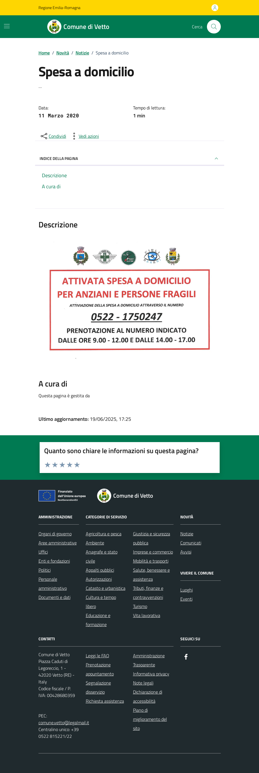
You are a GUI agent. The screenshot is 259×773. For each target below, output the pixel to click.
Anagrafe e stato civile (101, 556)
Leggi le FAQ (97, 655)
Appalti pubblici (100, 570)
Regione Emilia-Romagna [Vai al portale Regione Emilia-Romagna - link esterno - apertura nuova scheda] (59, 7)
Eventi (186, 598)
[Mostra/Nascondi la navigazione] (6, 26)
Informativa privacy (151, 673)
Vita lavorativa (146, 615)
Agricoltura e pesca (103, 533)
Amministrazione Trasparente (149, 660)
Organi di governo (55, 533)
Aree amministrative (57, 542)
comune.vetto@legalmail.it (63, 722)
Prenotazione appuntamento (100, 669)
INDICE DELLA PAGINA (130, 158)
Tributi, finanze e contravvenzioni (148, 593)
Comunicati (190, 542)
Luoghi (186, 589)
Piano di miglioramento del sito (150, 719)
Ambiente (95, 542)
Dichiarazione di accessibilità (147, 696)
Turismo (140, 606)
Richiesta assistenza (105, 701)
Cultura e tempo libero (101, 602)
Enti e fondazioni (54, 560)
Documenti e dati (54, 597)
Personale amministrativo (52, 584)
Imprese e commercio (153, 551)
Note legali (143, 682)
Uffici (43, 551)
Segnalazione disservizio (98, 687)
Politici (44, 570)
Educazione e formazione (98, 620)
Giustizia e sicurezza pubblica (151, 538)
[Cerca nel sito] (214, 26)
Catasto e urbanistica (105, 588)
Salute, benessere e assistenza (151, 574)
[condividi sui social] (52, 136)
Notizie (186, 533)
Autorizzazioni (99, 579)
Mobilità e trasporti (150, 560)
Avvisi (185, 551)
